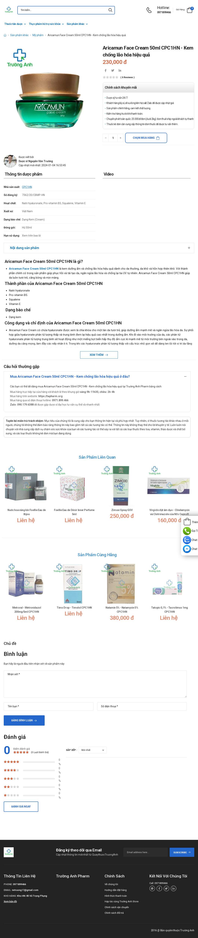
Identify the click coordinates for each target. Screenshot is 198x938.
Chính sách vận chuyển (117, 907)
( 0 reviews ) (127, 77)
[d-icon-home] (5, 35)
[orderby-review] (93, 750)
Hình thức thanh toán (116, 895)
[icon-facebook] (105, 71)
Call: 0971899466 (158, 883)
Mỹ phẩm (38, 35)
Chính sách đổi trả (114, 912)
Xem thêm (97, 354)
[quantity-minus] (106, 138)
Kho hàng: (10, 895)
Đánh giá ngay (21, 806)
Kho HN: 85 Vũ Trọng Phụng (32, 895)
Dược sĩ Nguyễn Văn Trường (36, 161)
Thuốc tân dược (13, 23)
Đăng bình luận (22, 720)
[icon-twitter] (112, 71)
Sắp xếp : (71, 750)
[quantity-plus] (120, 138)
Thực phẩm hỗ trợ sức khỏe (45, 23)
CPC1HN (27, 186)
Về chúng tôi (111, 884)
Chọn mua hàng (144, 137)
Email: (7, 890)
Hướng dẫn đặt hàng (116, 890)
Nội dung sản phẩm (24, 248)
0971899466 (164, 12)
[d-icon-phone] (150, 10)
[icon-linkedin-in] (120, 71)
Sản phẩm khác (75, 23)
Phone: (8, 884)
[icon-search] (110, 10)
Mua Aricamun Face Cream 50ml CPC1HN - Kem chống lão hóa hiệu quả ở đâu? (70, 376)
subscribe (182, 852)
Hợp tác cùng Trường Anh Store (121, 901)
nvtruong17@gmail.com (25, 890)
